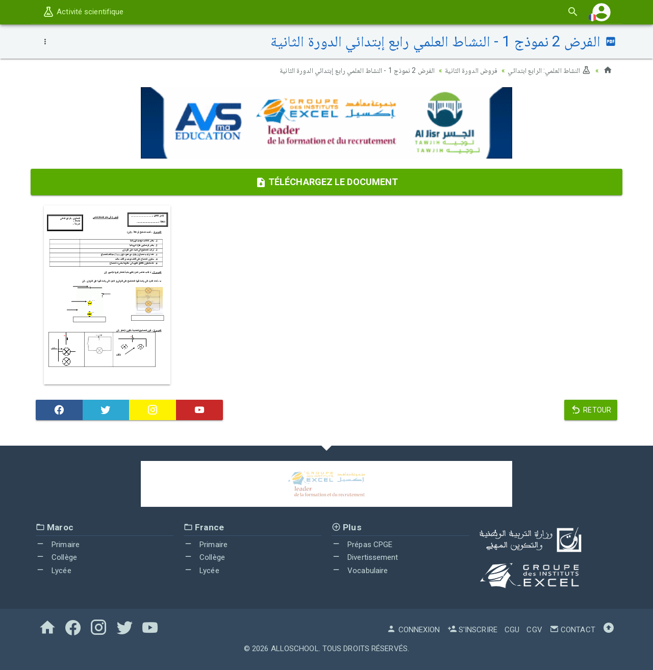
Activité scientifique (82, 11)
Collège (56, 557)
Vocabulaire (360, 570)
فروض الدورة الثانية (471, 70)
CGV (534, 629)
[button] (601, 12)
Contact (572, 629)
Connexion (413, 629)
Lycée (53, 570)
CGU (512, 629)
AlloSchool (295, 648)
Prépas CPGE (362, 544)
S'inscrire (472, 629)
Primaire (58, 544)
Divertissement (365, 557)
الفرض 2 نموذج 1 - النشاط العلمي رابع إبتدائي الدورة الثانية (357, 70)
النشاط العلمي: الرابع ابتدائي (549, 70)
